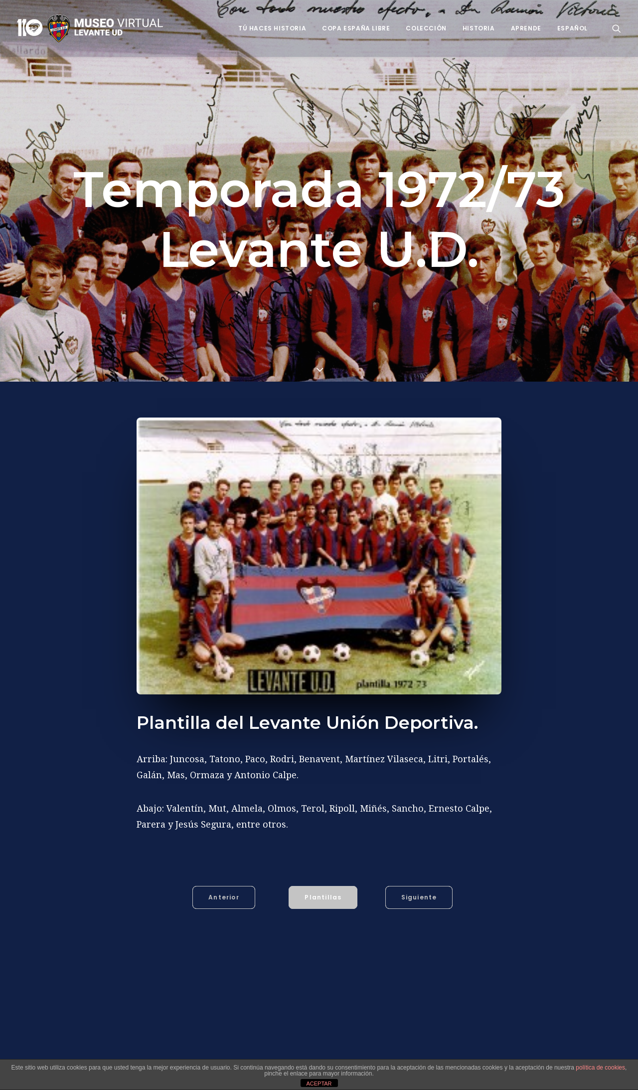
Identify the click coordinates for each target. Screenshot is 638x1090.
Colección (426, 28)
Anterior (223, 895)
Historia (479, 28)
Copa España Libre (356, 28)
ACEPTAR (318, 1084)
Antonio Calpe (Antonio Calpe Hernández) (209, 1051)
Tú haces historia (272, 28)
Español (572, 28)
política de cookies (600, 1067)
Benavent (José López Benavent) (344, 1051)
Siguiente (419, 895)
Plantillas (323, 895)
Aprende (526, 28)
